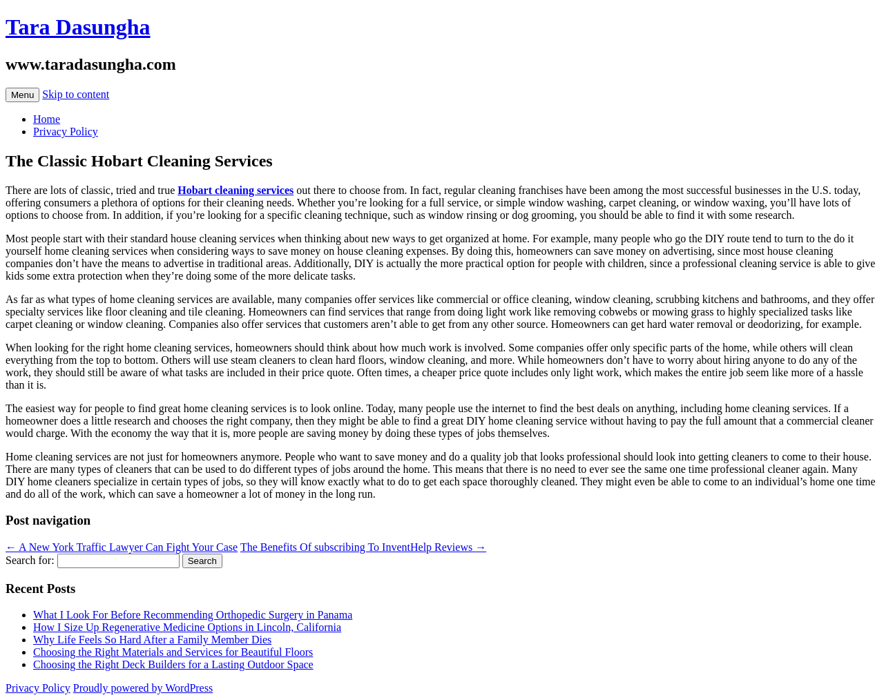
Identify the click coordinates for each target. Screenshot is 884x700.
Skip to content (75, 94)
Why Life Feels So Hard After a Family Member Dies (152, 639)
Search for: (30, 560)
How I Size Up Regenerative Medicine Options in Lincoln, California (187, 627)
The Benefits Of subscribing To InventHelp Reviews (363, 547)
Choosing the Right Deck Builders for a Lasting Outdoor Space (173, 664)
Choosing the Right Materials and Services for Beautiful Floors (173, 652)
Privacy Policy (65, 131)
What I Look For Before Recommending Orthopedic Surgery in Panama (192, 615)
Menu (22, 95)
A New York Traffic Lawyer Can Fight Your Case (122, 547)
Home (46, 119)
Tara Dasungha (78, 26)
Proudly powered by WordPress (143, 688)
